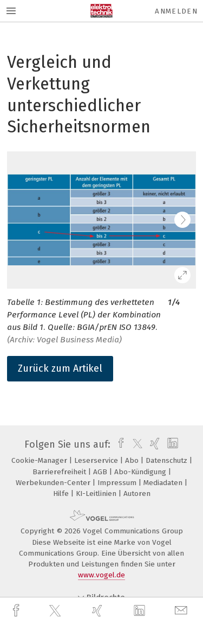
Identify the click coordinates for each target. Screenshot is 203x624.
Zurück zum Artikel (60, 368)
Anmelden (176, 11)
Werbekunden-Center (54, 482)
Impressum (118, 482)
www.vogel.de (101, 575)
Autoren (136, 493)
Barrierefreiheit (60, 471)
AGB (101, 471)
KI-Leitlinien (97, 493)
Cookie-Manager (40, 460)
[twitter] (56, 611)
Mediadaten (164, 482)
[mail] (182, 610)
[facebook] (17, 610)
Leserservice (97, 460)
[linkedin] (141, 611)
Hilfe (62, 493)
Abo (133, 460)
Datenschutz (167, 460)
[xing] (98, 610)
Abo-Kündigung (141, 471)
